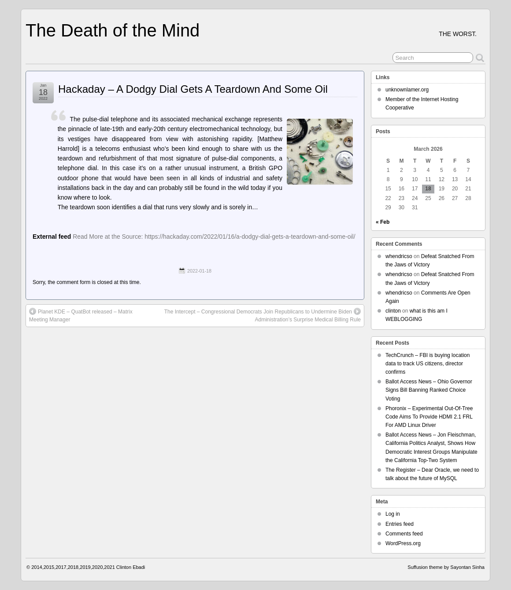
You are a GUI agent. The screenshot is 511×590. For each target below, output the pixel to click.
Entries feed (399, 524)
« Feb (382, 222)
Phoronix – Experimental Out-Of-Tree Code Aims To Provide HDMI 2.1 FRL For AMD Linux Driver (429, 416)
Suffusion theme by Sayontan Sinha (446, 567)
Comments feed (404, 534)
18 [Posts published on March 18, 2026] (428, 189)
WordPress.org (403, 543)
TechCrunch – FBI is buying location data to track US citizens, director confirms (427, 363)
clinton (393, 311)
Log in (392, 514)
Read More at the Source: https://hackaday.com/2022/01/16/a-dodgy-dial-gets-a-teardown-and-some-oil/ (214, 236)
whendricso (398, 256)
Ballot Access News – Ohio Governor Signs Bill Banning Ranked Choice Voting (428, 390)
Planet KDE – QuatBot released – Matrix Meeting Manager (81, 315)
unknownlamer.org (407, 90)
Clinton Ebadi (130, 567)
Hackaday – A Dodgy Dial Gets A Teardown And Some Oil (193, 89)
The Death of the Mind (113, 30)
